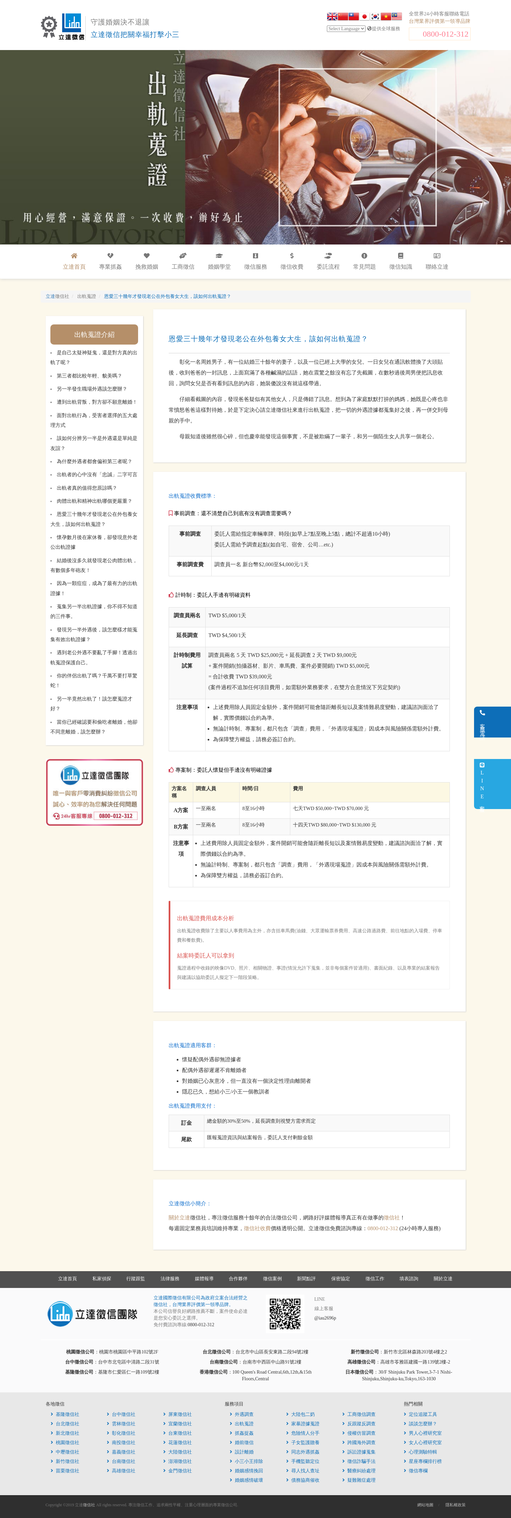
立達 (57, 296)
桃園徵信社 (65, 1442)
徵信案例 (272, 1278)
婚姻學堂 (219, 261)
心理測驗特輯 (420, 1452)
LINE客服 (502, 784)
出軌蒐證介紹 (94, 334)
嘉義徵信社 (121, 1452)
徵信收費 (292, 261)
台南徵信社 (121, 1461)
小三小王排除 (246, 1461)
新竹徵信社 (65, 1461)
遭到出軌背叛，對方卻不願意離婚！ (97, 402)
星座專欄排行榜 (423, 1461)
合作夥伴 (238, 1278)
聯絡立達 (437, 261)
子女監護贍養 (303, 1442)
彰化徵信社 (121, 1433)
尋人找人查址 (303, 1470)
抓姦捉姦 (242, 1433)
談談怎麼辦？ (420, 1423)
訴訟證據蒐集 (359, 1452)
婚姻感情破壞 (246, 1480)
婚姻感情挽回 (246, 1470)
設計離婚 (242, 1452)
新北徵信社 (65, 1433)
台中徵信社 (121, 1414)
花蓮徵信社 (177, 1442)
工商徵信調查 (359, 1414)
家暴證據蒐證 (303, 1423)
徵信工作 (375, 1278)
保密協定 (340, 1278)
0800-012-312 (446, 34)
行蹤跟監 (135, 1278)
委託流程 (328, 261)
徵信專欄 (416, 1470)
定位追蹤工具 (420, 1414)
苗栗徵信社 (65, 1470)
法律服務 (170, 1278)
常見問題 (364, 261)
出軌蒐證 (242, 1423)
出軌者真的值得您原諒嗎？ (87, 488)
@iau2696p (325, 1318)
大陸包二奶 (300, 1414)
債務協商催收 (303, 1480)
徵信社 (392, 1217)
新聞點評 (306, 1278)
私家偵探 (101, 1278)
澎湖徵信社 (177, 1461)
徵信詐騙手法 (359, 1461)
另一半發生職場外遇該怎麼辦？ (92, 389)
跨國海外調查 (359, 1442)
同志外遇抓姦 (303, 1452)
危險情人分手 (303, 1433)
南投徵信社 (121, 1442)
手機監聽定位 (303, 1461)
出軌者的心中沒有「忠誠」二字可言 (97, 474)
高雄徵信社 (121, 1470)
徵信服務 (255, 261)
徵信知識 (400, 261)
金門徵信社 (177, 1470)
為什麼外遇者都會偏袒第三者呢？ (94, 461)
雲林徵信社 (121, 1423)
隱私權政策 (455, 1505)
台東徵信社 (177, 1433)
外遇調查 (242, 1414)
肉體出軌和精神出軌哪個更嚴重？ (94, 501)
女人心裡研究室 (423, 1442)
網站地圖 (425, 1505)
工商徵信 (183, 261)
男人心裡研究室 (423, 1433)
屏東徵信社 (177, 1414)
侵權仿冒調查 (359, 1433)
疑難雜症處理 (359, 1480)
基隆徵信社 (65, 1414)
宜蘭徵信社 (177, 1423)
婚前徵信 (242, 1442)
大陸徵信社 (177, 1452)
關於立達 (179, 1217)
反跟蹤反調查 (359, 1423)
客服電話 (503, 722)
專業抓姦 (110, 261)
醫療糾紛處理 (359, 1470)
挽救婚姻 (146, 261)
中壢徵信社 (65, 1452)
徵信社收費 (257, 1228)
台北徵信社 (65, 1423)
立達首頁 (67, 1278)
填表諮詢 (408, 1278)
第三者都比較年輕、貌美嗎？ (89, 375)
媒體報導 (204, 1278)
